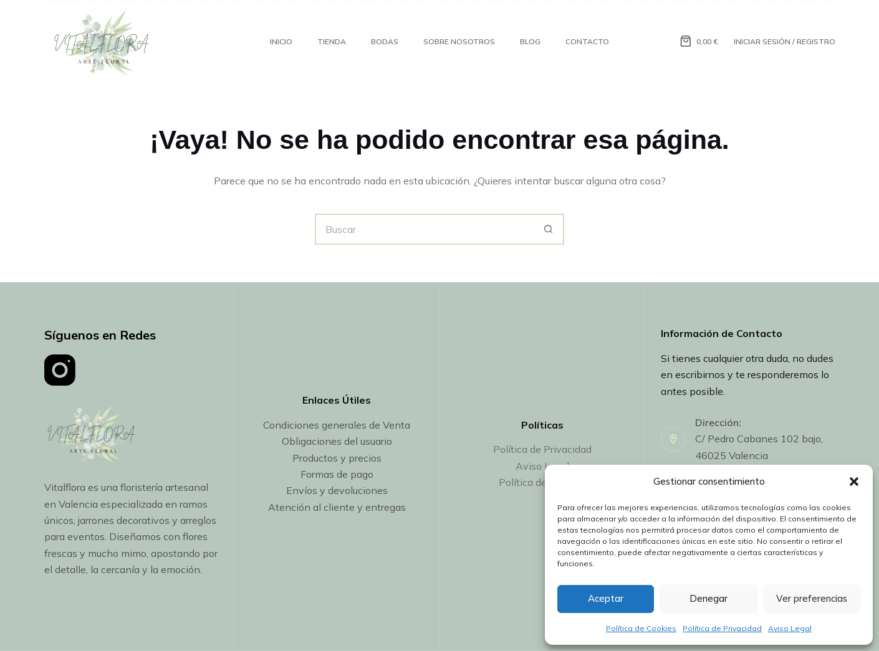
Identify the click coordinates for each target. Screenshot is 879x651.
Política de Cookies (641, 628)
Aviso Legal (790, 628)
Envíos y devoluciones (337, 490)
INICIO (281, 41)
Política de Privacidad (722, 628)
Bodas (384, 41)
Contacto (587, 41)
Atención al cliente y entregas (337, 507)
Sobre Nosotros (459, 41)
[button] (854, 481)
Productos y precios (337, 458)
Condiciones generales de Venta (336, 425)
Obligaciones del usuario (337, 441)
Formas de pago (336, 474)
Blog (530, 41)
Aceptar (605, 598)
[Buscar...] (424, 229)
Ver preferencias (811, 598)
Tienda (331, 41)
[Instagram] (59, 370)
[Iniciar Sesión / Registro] (784, 42)
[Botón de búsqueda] (548, 229)
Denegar (708, 598)
